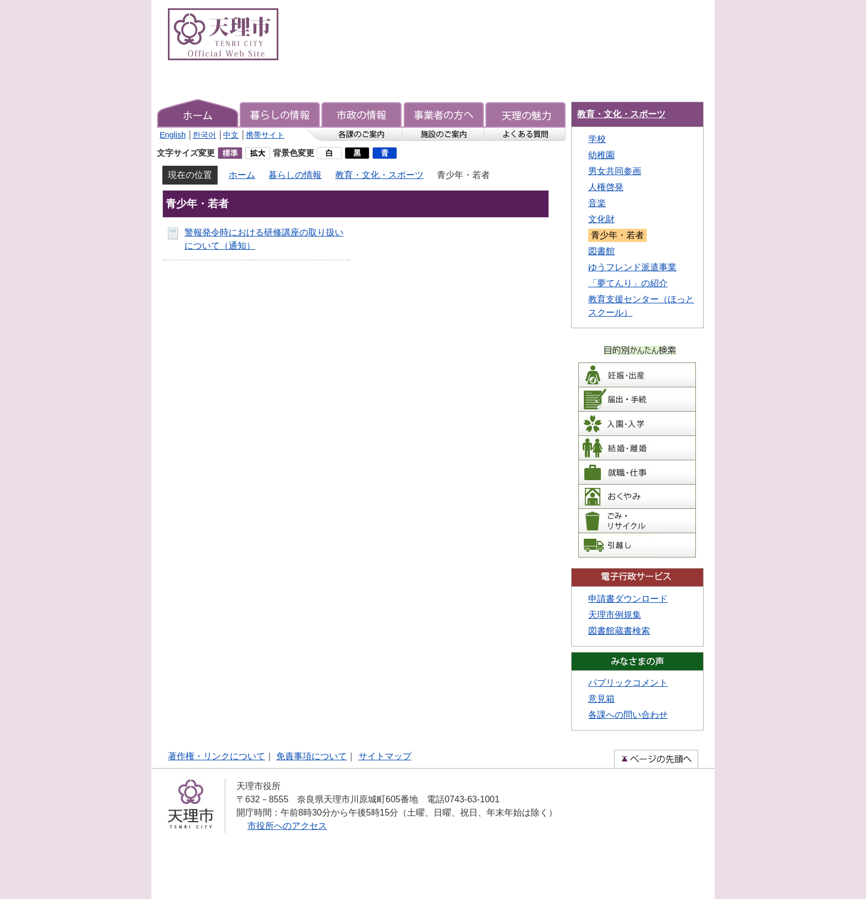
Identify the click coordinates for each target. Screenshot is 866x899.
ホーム (242, 175)
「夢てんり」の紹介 (628, 283)
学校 (597, 139)
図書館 (601, 251)
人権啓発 (606, 187)
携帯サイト (265, 134)
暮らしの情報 (294, 175)
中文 (231, 134)
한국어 (204, 134)
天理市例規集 (614, 614)
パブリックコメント (628, 682)
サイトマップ (384, 756)
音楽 (597, 203)
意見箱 (601, 698)
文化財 (601, 219)
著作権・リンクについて (216, 756)
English (173, 134)
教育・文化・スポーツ (379, 175)
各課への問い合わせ (628, 714)
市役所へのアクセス (287, 825)
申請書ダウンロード (628, 598)
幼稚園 (601, 155)
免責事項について (311, 756)
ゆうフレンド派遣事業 (632, 267)
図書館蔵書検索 (619, 630)
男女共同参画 (614, 171)
